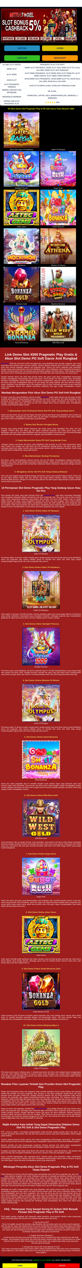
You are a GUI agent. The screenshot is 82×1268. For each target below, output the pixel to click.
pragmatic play (49, 495)
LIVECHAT (22, 58)
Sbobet (36, 1260)
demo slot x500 (40, 1108)
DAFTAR (22, 48)
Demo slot (5, 363)
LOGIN (60, 48)
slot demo (45, 397)
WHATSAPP (60, 58)
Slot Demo (46, 1260)
